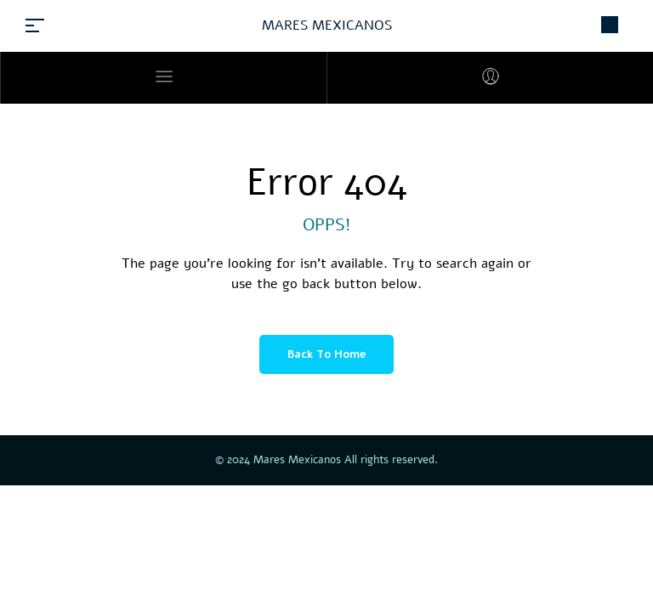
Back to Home (326, 354)
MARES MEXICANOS (327, 25)
